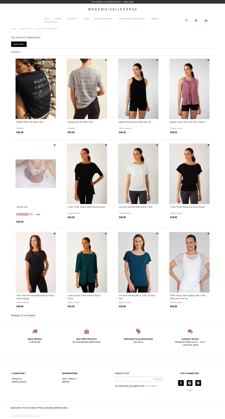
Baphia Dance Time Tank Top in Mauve (187, 122)
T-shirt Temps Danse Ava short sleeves (187, 207)
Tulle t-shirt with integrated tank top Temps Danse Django (35, 297)
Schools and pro (19, 382)
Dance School (50, 22)
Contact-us (17, 379)
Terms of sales (29, 408)
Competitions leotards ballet (131, 19)
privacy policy (151, 386)
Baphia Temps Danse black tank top (135, 122)
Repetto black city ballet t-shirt (29, 122)
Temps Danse (125, 128)
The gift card (22, 207)
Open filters (18, 44)
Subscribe (157, 379)
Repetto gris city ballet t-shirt (80, 122)
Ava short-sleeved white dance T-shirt (135, 207)
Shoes (86, 19)
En (191, 390)
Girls (46, 19)
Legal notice (15, 408)
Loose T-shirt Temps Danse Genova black (86, 207)
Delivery (66, 382)
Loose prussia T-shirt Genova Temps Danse (84, 297)
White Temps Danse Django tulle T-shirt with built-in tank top (187, 297)
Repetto (19, 128)
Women (58, 19)
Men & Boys (72, 19)
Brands (155, 19)
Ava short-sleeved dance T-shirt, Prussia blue (137, 297)
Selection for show (103, 19)
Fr (187, 390)
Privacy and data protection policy (52, 408)
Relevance (17, 52)
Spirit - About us (69, 379)
